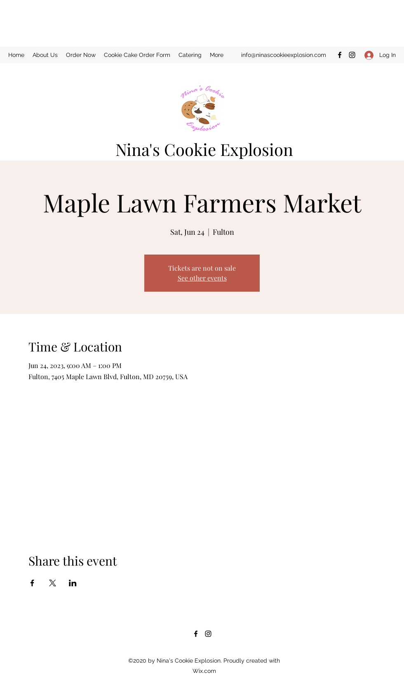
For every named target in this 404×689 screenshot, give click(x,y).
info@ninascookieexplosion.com (283, 55)
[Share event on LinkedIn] (73, 583)
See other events (202, 278)
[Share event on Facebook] (32, 583)
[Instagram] (352, 55)
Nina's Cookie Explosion (204, 149)
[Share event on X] (52, 583)
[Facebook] (340, 55)
